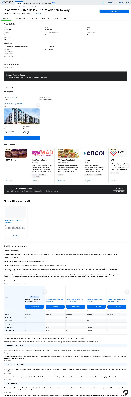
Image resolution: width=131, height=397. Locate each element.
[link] (16, 153)
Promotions (27, 3)
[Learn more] (15, 235)
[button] (34, 175)
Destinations (36, 3)
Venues (18, 3)
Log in (127, 3)
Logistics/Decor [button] (88, 174)
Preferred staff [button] (35, 176)
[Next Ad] (38, 104)
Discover (44, 3)
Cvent (3, 6)
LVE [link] (112, 160)
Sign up (120, 3)
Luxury (50, 3)
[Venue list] (108, 2)
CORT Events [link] (11, 160)
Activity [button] (34, 174)
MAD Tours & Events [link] (39, 160)
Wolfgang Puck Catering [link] (67, 160)
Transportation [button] (41, 174)
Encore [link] (87, 160)
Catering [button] (61, 174)
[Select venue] (114, 11)
